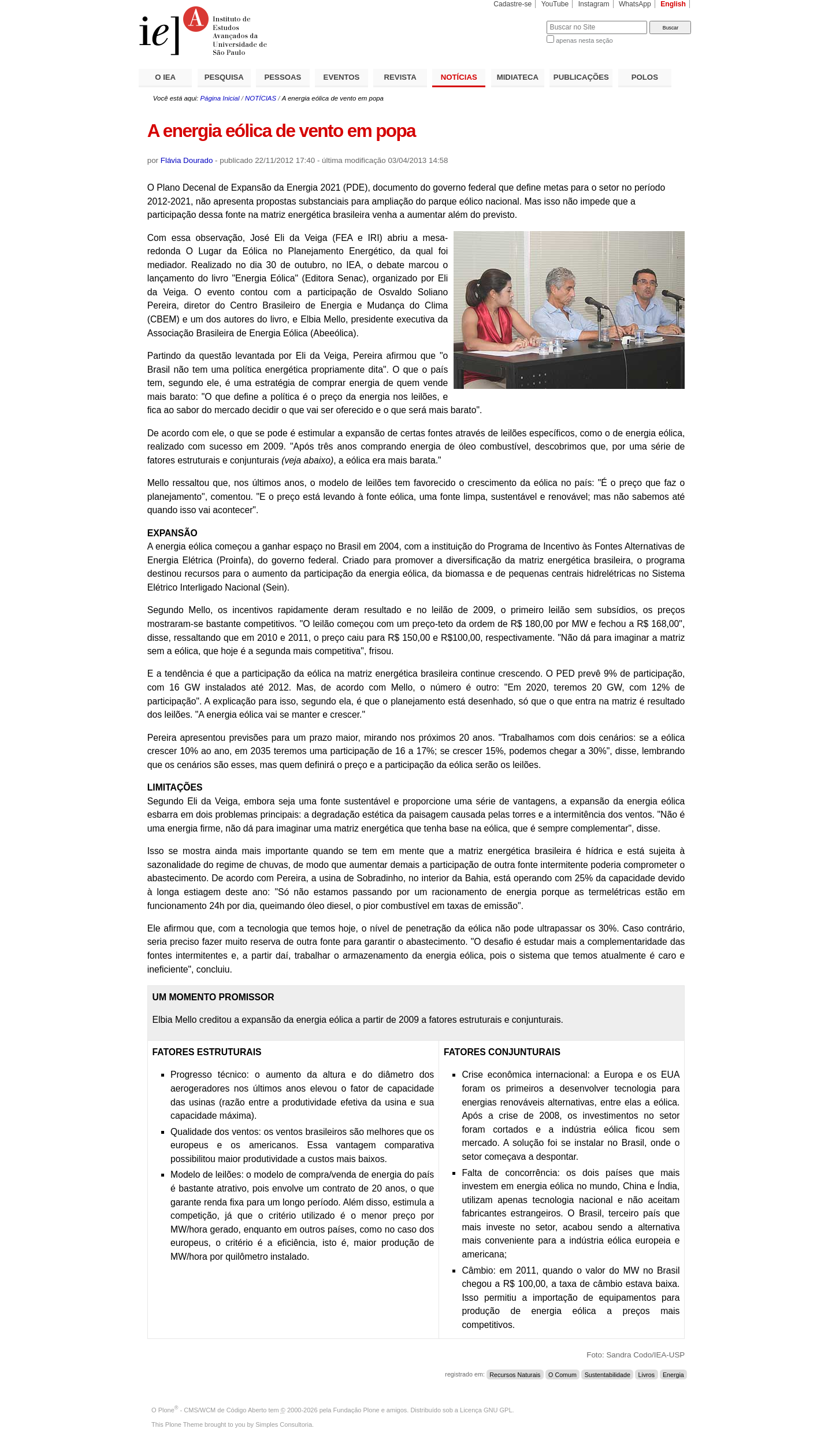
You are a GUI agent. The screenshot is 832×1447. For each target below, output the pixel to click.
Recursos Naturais (514, 1374)
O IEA (165, 77)
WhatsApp (635, 4)
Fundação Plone (356, 1410)
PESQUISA (224, 77)
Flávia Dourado (187, 160)
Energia (673, 1374)
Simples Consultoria (283, 1424)
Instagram (594, 4)
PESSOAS (283, 77)
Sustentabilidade (607, 1374)
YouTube (555, 4)
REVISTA (400, 77)
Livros (646, 1374)
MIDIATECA (517, 77)
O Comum (562, 1374)
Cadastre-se (512, 4)
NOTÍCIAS (459, 77)
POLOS (645, 77)
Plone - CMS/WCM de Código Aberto (212, 1410)
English (673, 4)
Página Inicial (219, 98)
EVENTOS (342, 77)
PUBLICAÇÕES (581, 77)
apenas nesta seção (584, 40)
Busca (518, 20)
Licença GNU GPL (486, 1410)
